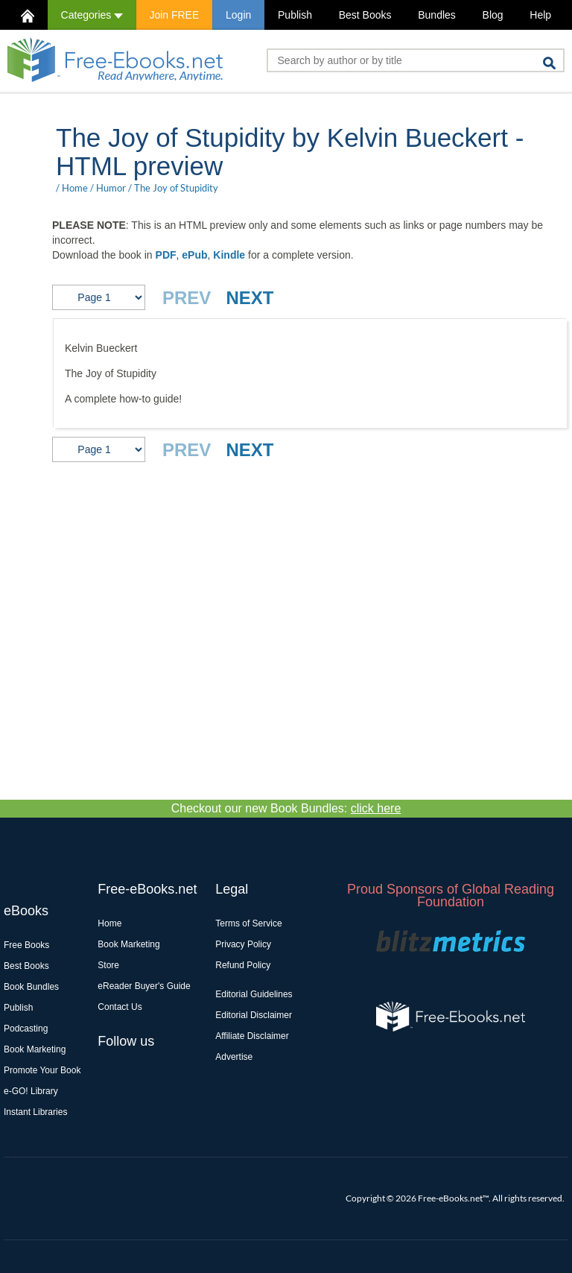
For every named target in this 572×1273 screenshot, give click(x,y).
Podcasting (26, 1028)
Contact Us (120, 1007)
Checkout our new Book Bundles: (286, 808)
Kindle (229, 255)
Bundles (437, 15)
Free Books (26, 945)
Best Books (365, 15)
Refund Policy (242, 965)
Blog (493, 15)
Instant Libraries (35, 1112)
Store (108, 965)
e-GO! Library (31, 1091)
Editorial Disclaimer (253, 1015)
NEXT (249, 298)
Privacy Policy (243, 944)
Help (540, 15)
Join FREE (174, 15)
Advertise (233, 1057)
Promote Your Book (42, 1070)
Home (75, 188)
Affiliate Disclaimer (251, 1036)
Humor (111, 188)
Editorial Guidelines (253, 994)
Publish (295, 15)
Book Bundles (31, 987)
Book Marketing (35, 1049)
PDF (166, 255)
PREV (186, 298)
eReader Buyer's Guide (144, 986)
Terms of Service (248, 923)
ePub (194, 255)
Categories (92, 15)
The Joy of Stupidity (176, 188)
